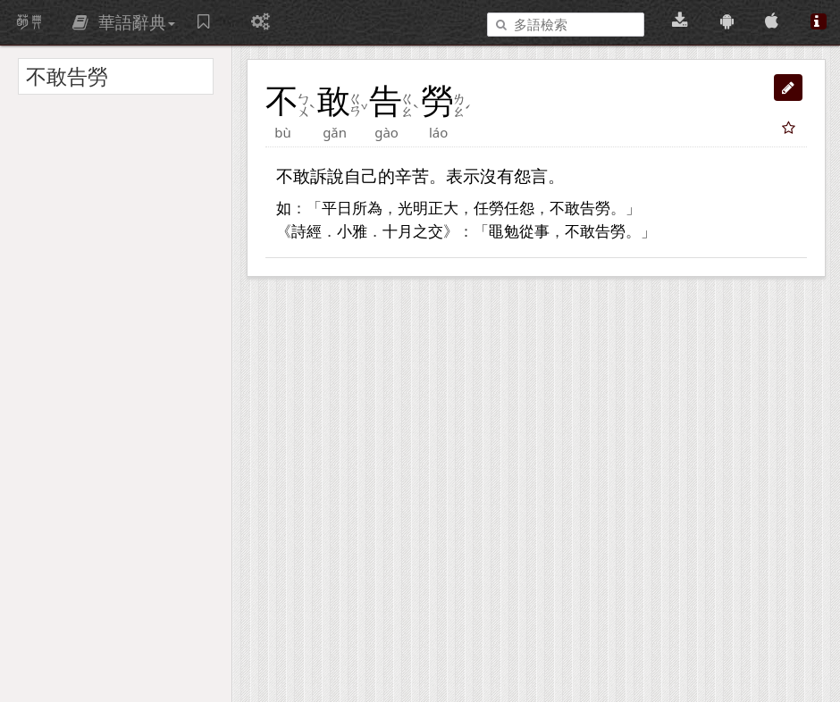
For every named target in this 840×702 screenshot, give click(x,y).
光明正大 (428, 208)
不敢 (293, 175)
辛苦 (412, 175)
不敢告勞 (580, 208)
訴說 (327, 175)
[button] (788, 87)
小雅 (352, 231)
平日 (337, 208)
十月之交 (412, 231)
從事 (534, 231)
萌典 (29, 22)
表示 (463, 175)
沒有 (497, 175)
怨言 (531, 175)
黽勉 (504, 231)
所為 (367, 208)
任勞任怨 (504, 208)
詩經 (306, 231)
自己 (361, 175)
